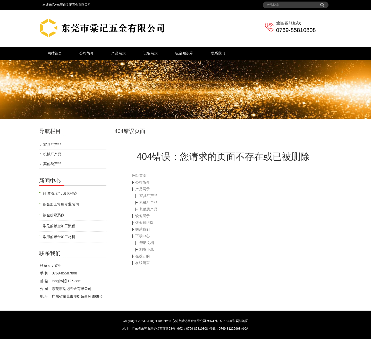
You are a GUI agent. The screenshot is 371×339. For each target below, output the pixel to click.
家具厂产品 (148, 196)
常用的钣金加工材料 (59, 237)
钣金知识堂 (184, 53)
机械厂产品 (148, 202)
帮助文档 (146, 243)
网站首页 (54, 53)
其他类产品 (148, 209)
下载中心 (142, 236)
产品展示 (118, 53)
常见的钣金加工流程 (59, 226)
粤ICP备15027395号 (221, 321)
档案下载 (146, 249)
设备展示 (150, 53)
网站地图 (242, 321)
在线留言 (142, 263)
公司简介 (86, 53)
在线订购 (142, 256)
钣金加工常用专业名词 (61, 204)
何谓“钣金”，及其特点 (60, 193)
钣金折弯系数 (53, 215)
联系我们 (218, 53)
